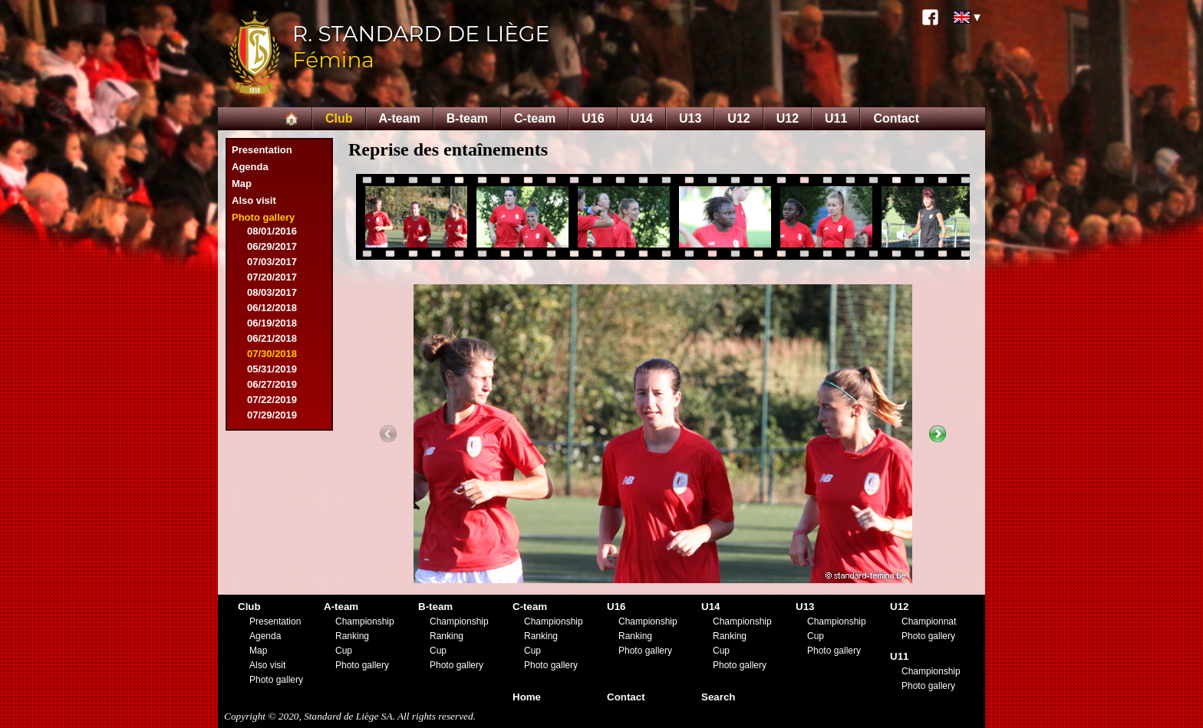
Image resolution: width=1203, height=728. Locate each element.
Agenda (250, 166)
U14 (642, 118)
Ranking (352, 636)
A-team (399, 118)
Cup (343, 650)
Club (339, 118)
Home (527, 697)
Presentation (262, 150)
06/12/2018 (272, 307)
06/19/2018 (272, 323)
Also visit (254, 200)
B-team (467, 118)
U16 (593, 118)
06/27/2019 (272, 384)
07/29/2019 (272, 415)
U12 (738, 118)
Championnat (928, 621)
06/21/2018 (272, 338)
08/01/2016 (272, 231)
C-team (534, 118)
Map (242, 183)
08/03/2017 (272, 292)
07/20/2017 (272, 277)
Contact (896, 118)
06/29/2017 (272, 246)
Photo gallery (263, 217)
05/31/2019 (272, 369)
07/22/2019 (272, 399)
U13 (690, 118)
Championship (364, 621)
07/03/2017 (272, 261)
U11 (836, 118)
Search (718, 697)
